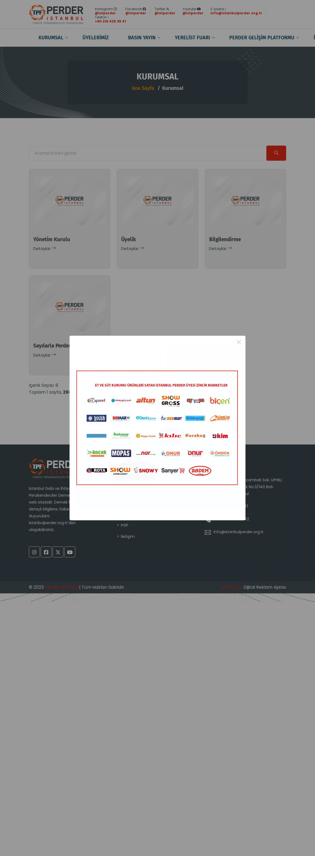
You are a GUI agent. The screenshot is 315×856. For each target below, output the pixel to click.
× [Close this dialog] (239, 342)
